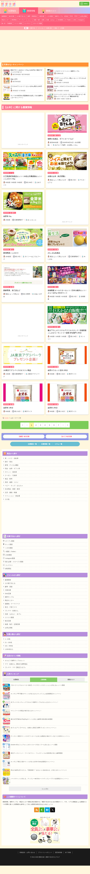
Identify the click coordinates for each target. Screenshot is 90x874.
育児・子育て (74, 16)
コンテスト (27, 23)
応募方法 (32, 28)
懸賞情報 (28, 10)
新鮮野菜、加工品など (11, 290)
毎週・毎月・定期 (39, 20)
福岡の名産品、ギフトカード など (61, 139)
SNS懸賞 (60, 20)
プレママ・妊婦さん (10, 610)
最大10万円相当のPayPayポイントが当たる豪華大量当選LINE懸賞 (31, 719)
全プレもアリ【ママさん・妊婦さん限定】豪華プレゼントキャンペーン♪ (33, 727)
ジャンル (40, 28)
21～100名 (7, 642)
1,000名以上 (8, 649)
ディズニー (22, 20)
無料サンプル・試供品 (61, 16)
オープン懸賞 (8, 541)
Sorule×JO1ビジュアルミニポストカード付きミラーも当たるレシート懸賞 (34, 744)
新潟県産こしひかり (11, 253)
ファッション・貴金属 (11, 496)
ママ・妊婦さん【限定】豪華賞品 (15, 664)
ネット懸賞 (8, 544)
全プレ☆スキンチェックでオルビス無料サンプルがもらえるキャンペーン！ (34, 702)
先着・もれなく (50, 20)
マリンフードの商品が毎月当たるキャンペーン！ (26, 710)
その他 (6, 499)
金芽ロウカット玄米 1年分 (58, 370)
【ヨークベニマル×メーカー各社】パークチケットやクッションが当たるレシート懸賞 (38, 685)
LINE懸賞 (7, 555)
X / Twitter (68, 20)
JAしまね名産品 (54, 253)
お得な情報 (83, 16)
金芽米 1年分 (8, 408)
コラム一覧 (58, 444)
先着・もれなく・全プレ (12, 614)
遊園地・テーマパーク (11, 604)
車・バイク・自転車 (10, 458)
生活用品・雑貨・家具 (11, 489)
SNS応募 (7, 593)
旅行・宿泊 (7, 462)
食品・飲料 (7, 479)
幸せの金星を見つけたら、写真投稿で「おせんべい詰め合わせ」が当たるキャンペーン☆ (39, 770)
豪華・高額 (7, 586)
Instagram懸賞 (9, 558)
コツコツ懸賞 (18, 23)
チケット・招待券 (10, 472)
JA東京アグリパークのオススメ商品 (17, 370)
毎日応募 (11, 16)
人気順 (62, 28)
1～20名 (6, 639)
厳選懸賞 (4, 16)
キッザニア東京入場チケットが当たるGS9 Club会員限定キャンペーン (33, 761)
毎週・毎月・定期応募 (11, 624)
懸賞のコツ (48, 10)
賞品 (55, 28)
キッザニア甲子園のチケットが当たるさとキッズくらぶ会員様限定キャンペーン (36, 693)
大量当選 (41, 16)
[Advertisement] (45, 46)
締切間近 (14, 20)
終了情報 (68, 852)
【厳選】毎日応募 (23, 436)
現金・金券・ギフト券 (11, 468)
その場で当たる (20, 16)
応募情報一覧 (45, 444)
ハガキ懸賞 (49, 16)
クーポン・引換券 (10, 475)
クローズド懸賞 (37, 23)
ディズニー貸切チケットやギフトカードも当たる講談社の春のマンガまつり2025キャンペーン (40, 736)
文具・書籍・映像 (10, 492)
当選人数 (49, 28)
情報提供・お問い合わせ (27, 852)
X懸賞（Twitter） (10, 551)
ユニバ (30, 20)
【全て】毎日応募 (66, 436)
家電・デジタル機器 (10, 465)
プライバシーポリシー (45, 852)
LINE (74, 20)
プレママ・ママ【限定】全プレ (14, 667)
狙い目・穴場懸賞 (7, 23)
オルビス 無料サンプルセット (14, 660)
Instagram (81, 20)
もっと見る (45, 788)
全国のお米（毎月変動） (57, 176)
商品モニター (5, 20)
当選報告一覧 (32, 444)
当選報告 (9, 10)
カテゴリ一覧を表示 (84, 3)
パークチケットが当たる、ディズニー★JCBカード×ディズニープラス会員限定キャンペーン (40, 778)
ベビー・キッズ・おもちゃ (13, 485)
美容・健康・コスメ (10, 482)
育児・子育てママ (10, 607)
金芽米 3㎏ (7, 216)
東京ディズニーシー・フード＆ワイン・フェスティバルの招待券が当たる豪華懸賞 (37, 753)
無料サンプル (8, 597)
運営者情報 (58, 852)
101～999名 (8, 646)
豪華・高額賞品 (32, 16)
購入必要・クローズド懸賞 (13, 562)
